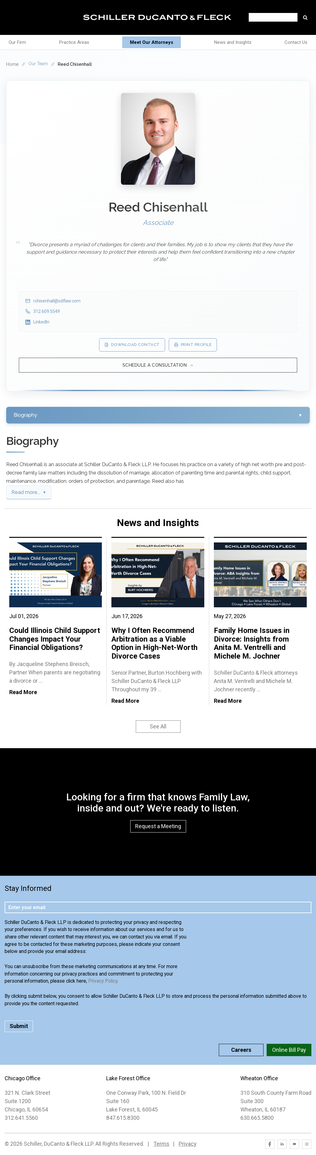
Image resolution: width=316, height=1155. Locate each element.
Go (305, 17)
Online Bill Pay (289, 1050)
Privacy (188, 1143)
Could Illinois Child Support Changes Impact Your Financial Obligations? (54, 639)
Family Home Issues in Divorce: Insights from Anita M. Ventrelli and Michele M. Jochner (251, 643)
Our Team (38, 63)
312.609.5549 (46, 311)
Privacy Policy (102, 981)
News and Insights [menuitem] (233, 42)
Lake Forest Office (128, 1078)
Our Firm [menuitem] (17, 42)
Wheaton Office (259, 1078)
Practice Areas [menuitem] (74, 42)
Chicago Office (22, 1078)
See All (158, 726)
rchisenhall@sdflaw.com (57, 300)
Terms (161, 1143)
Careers (241, 1050)
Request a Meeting (158, 826)
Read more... (25, 492)
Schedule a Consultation (155, 365)
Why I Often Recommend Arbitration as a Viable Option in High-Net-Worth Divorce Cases (154, 643)
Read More (23, 692)
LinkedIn (41, 321)
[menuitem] (151, 42)
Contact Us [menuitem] (296, 42)
